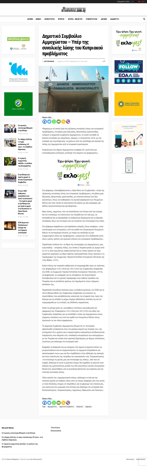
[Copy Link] (63, 121)
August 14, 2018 (63, 61)
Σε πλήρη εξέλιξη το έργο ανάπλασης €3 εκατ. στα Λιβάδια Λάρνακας (25, 144)
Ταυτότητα (55, 428)
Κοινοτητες (50, 19)
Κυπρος (61, 19)
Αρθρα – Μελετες (75, 19)
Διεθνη (104, 19)
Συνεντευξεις (91, 19)
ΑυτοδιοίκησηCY (36, 459)
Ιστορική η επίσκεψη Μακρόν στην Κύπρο (25, 128)
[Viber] (68, 121)
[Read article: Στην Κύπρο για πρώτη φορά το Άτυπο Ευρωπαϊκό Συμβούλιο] (10, 177)
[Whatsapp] (54, 121)
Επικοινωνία (56, 431)
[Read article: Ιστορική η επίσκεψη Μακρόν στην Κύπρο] (10, 128)
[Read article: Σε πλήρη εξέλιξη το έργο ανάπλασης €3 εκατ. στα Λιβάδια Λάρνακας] (10, 142)
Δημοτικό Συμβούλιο (67, 407)
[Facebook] (44, 121)
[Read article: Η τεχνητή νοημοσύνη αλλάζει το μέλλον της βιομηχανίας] (10, 161)
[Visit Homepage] (73, 9)
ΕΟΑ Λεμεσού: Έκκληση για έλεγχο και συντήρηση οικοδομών (23, 227)
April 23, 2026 (23, 133)
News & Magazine (13, 459)
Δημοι (38, 19)
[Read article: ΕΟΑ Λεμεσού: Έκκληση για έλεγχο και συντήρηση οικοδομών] (10, 225)
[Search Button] (144, 19)
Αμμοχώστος (52, 407)
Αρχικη (30, 19)
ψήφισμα (88, 407)
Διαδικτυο (114, 19)
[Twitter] (49, 121)
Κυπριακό (80, 407)
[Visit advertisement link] (73, 172)
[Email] (59, 121)
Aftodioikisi (49, 61)
